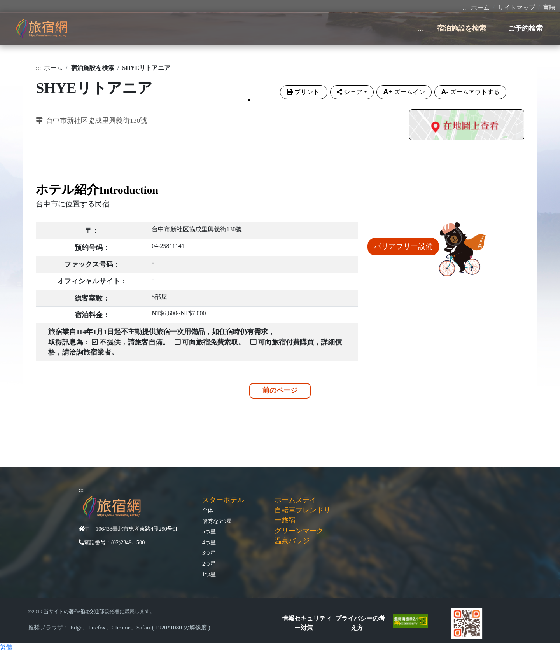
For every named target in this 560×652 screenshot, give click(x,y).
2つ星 (209, 564)
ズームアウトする (470, 92)
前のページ (280, 390)
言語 (549, 7)
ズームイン (404, 92)
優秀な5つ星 (217, 521)
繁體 (6, 647)
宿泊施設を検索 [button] (461, 28)
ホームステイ (296, 500)
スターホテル (223, 500)
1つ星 (209, 574)
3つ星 (209, 553)
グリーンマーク (299, 531)
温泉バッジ (292, 541)
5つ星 (209, 531)
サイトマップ (516, 7)
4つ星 (209, 542)
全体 (207, 510)
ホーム (480, 7)
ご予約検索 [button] (525, 28)
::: (465, 7)
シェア (349, 92)
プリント (304, 92)
